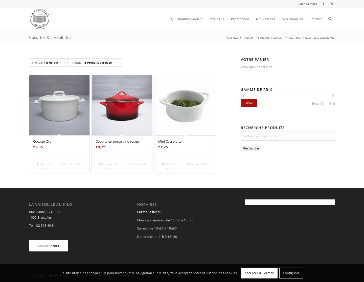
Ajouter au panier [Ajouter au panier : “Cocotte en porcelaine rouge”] (108, 166)
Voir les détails (72, 164)
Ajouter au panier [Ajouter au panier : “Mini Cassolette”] (170, 166)
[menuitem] (307, 4)
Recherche (251, 148)
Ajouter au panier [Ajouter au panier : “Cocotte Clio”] (45, 166)
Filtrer (249, 103)
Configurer (291, 273)
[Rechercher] (330, 19)
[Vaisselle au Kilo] (39, 19)
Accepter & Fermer (259, 273)
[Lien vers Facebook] (323, 4)
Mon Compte (308, 4)
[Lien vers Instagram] (331, 4)
